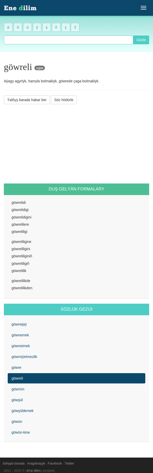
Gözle (141, 40)
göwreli (17, 378)
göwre (16, 367)
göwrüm (18, 389)
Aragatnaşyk (36, 463)
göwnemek (20, 335)
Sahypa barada (13, 463)
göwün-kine (21, 432)
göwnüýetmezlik (24, 357)
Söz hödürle (63, 100)
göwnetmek (21, 346)
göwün (17, 421)
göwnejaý (19, 324)
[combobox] (68, 40)
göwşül (17, 400)
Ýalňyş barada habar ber (26, 100)
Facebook (55, 463)
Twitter (69, 463)
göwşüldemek (23, 411)
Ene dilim (34, 470)
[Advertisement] (76, 144)
